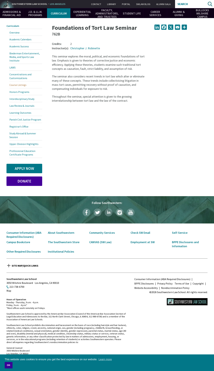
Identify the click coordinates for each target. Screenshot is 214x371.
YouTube (131, 212)
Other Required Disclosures (23, 251)
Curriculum (59, 13)
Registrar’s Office (18, 126)
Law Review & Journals (21, 105)
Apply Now (24, 168)
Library (111, 4)
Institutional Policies (61, 251)
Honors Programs (19, 92)
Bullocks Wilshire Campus (202, 13)
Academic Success (19, 46)
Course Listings (17, 85)
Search (182, 4)
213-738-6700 (16, 286)
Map (8, 290)
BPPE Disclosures (144, 283)
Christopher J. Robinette (85, 48)
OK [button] (8, 365)
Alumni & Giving (179, 13)
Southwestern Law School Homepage (187, 301)
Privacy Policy (164, 283)
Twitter (97, 212)
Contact (96, 4)
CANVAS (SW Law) (100, 242)
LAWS (12, 67)
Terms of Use (182, 283)
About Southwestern (61, 233)
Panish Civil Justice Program (25, 119)
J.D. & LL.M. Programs (35, 13)
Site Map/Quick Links (25, 265)
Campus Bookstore (18, 242)
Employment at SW (143, 242)
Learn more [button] (105, 359)
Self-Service (180, 233)
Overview (14, 32)
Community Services (102, 233)
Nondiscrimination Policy (175, 288)
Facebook (86, 212)
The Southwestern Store (63, 242)
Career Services (155, 13)
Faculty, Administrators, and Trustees (107, 13)
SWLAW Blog (143, 4)
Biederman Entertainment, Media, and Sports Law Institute (24, 57)
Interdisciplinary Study (21, 99)
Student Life (132, 13)
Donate (24, 181)
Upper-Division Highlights (23, 144)
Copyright (198, 283)
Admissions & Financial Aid (12, 13)
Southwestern (38, 4)
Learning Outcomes (20, 112)
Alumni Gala (163, 4)
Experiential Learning (82, 13)
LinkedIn (108, 212)
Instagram (119, 212)
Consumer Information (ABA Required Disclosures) (162, 279)
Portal (126, 4)
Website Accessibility (146, 288)
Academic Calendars (20, 39)
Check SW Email (140, 233)
